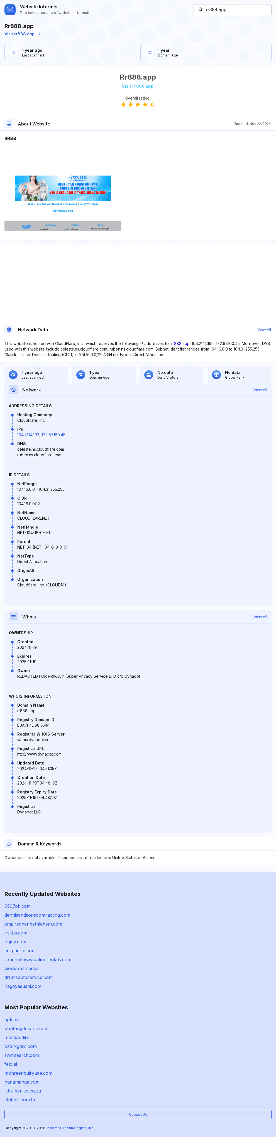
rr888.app (180, 343)
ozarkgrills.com (20, 1046)
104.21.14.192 (28, 434)
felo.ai (10, 1064)
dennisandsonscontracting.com (37, 915)
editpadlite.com (20, 950)
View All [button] (264, 329)
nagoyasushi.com (22, 986)
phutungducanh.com (26, 1028)
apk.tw (11, 1019)
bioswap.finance (21, 968)
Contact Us (138, 1114)
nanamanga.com (22, 1082)
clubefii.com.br (20, 1100)
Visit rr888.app (22, 33)
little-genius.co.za (22, 1091)
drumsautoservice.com (28, 977)
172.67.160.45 (53, 434)
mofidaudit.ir (17, 1037)
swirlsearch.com (21, 1055)
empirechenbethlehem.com (33, 924)
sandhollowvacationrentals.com (37, 959)
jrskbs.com (15, 933)
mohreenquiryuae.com (28, 1073)
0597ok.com (17, 906)
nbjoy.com (15, 941)
